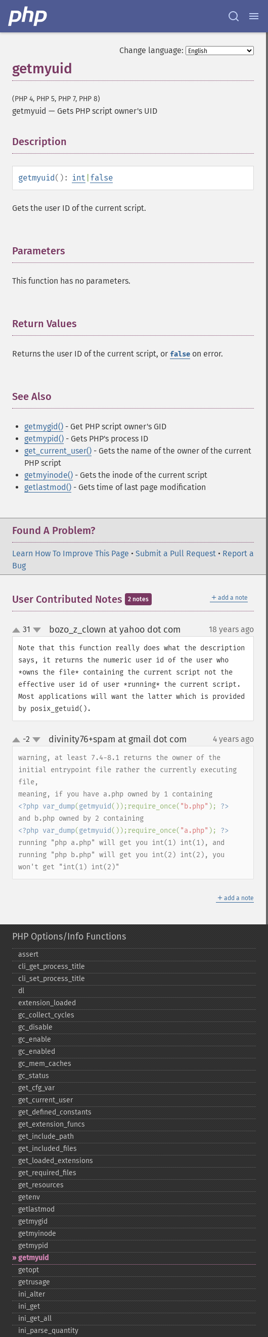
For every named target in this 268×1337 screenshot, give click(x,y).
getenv (29, 1197)
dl (21, 991)
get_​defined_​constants (55, 1112)
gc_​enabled (36, 1051)
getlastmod (36, 1209)
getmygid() (43, 426)
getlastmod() (47, 487)
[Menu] (254, 16)
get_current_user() (58, 451)
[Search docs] (234, 16)
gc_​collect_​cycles (46, 1015)
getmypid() (44, 438)
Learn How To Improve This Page (70, 553)
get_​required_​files (47, 1173)
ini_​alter (31, 1294)
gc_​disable (35, 1027)
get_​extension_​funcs (51, 1124)
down (37, 630)
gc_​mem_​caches (44, 1063)
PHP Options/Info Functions (69, 936)
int (78, 178)
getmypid (33, 1245)
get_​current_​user (45, 1100)
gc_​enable (34, 1039)
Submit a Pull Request (176, 553)
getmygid (33, 1221)
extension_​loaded (47, 1003)
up (18, 631)
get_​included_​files (47, 1148)
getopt (28, 1270)
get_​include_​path (46, 1136)
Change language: (151, 50)
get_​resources (41, 1185)
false (101, 178)
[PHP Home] (28, 16)
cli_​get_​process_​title (51, 966)
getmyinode (37, 1233)
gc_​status (33, 1076)
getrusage (34, 1282)
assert (28, 954)
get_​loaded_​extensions (55, 1160)
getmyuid (33, 1258)
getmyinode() (48, 475)
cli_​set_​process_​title (51, 978)
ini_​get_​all (35, 1318)
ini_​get (29, 1306)
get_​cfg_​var (36, 1088)
